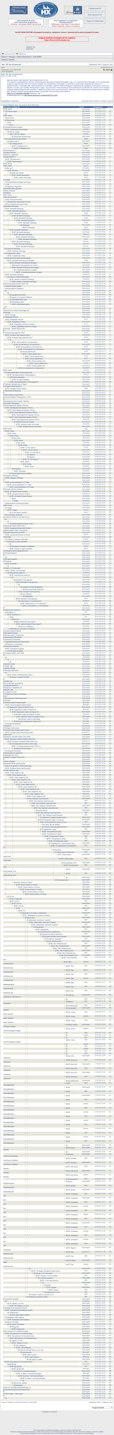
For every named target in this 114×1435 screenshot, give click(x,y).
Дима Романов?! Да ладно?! (26, 622)
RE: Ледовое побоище (15, 478)
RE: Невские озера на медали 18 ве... (31, 717)
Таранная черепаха (14, 186)
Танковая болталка (14, 751)
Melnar (86, 175)
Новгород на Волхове (12, 639)
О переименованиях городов (26, 270)
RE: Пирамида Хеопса (15, 319)
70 (12, 125)
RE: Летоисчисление (14, 199)
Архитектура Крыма (14, 286)
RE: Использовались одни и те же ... (55, 822)
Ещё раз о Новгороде (14, 644)
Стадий (7, 180)
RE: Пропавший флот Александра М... (23, 375)
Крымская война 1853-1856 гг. (15, 526)
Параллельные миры (23, 748)
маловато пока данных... (25, 580)
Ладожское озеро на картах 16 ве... (22, 707)
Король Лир (9, 690)
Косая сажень (42, 810)
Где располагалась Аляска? (15, 532)
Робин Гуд (8, 681)
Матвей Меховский (14, 724)
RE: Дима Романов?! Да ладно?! (29, 624)
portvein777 (86, 732)
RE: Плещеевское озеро (52, 831)
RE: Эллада (11, 315)
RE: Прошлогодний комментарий (19, 705)
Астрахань (85, 168)
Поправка (17, 469)
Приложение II (10, 157)
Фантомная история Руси (14, 395)
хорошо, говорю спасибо (20, 677)
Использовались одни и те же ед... (52, 820)
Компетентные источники (25, 422)
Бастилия (8, 734)
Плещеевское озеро (49, 829)
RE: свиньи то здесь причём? (22, 549)
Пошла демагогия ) (29, 351)
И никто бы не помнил (52, 824)
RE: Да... (17, 619)
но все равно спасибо (19, 512)
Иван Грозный (10, 191)
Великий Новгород (11, 206)
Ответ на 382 (12, 76)
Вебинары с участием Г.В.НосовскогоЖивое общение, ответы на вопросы (65, 25)
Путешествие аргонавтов (14, 683)
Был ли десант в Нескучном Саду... (20, 766)
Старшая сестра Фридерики (32, 587)
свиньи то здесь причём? (18, 542)
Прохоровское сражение (13, 753)
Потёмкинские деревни (13, 188)
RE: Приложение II (13, 159)
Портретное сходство (12, 610)
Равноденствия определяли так (16, 551)
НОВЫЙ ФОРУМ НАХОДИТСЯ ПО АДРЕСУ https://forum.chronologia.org (57, 39)
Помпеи (7, 193)
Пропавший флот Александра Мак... (20, 372)
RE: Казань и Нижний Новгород (22, 279)
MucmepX (86, 702)
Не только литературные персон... (21, 675)
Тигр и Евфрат (10, 761)
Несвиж (7, 700)
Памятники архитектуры (22, 136)
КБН (3, 67)
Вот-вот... (10, 168)
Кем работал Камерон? (15, 288)
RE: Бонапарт (12, 564)
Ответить (97, 101)
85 (10, 123)
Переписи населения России (19, 202)
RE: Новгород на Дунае (15, 649)
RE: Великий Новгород (15, 209)
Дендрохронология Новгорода (18, 642)
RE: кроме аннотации (21, 175)
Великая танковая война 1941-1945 (17, 737)
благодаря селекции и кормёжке (23, 546)
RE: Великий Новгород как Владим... (22, 260)
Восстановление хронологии (17, 204)
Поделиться (22, 54)
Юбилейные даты (17, 302)
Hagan (86, 138)
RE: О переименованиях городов (30, 272)
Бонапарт (8, 561)
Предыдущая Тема (95, 64)
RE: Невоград (29, 227)
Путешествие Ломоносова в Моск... (17, 730)
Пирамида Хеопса (11, 317)
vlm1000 (86, 129)
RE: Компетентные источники (28, 424)
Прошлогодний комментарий (15, 702)
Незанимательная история (16, 139)
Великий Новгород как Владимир (19, 258)
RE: (15, 498)
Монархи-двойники (11, 670)
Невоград (25, 225)
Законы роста (14, 141)
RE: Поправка (21, 471)
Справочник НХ (95, 8)
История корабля (11, 559)
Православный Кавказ (13, 631)
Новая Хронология (24, 57)
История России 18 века (13, 489)
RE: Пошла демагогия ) (32, 354)
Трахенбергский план (19, 299)
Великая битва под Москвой (15, 763)
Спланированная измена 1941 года (24, 744)
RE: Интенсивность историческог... (26, 342)
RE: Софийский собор (17, 256)
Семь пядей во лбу (11, 770)
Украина (32, 455)
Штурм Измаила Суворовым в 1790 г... (19, 397)
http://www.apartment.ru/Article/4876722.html (41, 95)
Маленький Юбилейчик (13, 637)
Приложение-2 (10, 150)
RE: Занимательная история (17, 129)
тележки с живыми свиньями (17, 539)
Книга (5, 105)
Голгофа (8, 537)
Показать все (12, 105)
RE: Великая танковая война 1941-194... (21, 739)
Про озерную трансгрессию (39, 799)
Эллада (7, 312)
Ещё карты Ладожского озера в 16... (29, 721)
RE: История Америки (21, 380)
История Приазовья (12, 403)
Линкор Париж (10, 668)
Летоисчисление (11, 197)
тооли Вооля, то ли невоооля (30, 601)
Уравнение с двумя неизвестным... (54, 817)
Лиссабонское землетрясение (15, 698)
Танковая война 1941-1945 (14, 653)
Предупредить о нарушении (10, 101)
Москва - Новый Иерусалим (15, 329)
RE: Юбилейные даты (22, 304)
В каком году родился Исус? (15, 333)
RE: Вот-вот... (14, 170)
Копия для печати (9, 54)
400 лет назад (14, 132)
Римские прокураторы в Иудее (16, 384)
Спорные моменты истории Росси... (18, 517)
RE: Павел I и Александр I (16, 570)
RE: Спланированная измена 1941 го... (28, 746)
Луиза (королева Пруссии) (33, 589)
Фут (6, 696)
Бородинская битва (18, 295)
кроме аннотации (17, 173)
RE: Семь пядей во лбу (15, 773)
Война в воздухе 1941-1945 (14, 757)
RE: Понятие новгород (17, 251)
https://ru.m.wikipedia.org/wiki (18, 93)
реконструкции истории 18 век (22, 524)
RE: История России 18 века (17, 491)
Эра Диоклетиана (11, 633)
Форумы (12, 57)
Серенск (8, 726)
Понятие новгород (13, 249)
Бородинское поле (11, 755)
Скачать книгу (12, 111)
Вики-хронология (95, 15)
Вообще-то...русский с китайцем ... (23, 629)
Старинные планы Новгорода (15, 694)
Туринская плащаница (13, 391)
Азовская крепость (11, 685)
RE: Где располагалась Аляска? (18, 535)
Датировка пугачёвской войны (18, 503)
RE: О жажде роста (20, 146)
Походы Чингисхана (12, 728)
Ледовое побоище (11, 476)
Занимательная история (13, 127)
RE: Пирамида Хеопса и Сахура (23, 324)
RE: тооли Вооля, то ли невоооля (34, 603)
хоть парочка (27, 594)
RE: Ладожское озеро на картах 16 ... (24, 709)
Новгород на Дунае (12, 646)
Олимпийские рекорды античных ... (20, 182)
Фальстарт (11, 120)
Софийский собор (13, 253)
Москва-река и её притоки (14, 635)
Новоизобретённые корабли (21, 473)
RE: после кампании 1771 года (18, 482)
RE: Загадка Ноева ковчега (17, 388)
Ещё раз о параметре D (13, 688)
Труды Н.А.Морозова (95, 21)
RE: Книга (8, 109)
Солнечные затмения (14, 515)
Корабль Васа (10, 664)
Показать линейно (8, 60)
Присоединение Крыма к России (16, 405)
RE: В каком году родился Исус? (18, 335)
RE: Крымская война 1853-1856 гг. (19, 528)
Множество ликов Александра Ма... (18, 310)
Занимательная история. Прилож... (17, 401)
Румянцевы (28, 596)
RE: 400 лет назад (17, 134)
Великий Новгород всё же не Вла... (26, 265)
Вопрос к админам (11, 155)
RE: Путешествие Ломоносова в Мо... (20, 732)
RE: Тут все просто (29, 447)
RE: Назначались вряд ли (20, 575)
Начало (4, 57)
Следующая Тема (107, 64)
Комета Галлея (10, 152)
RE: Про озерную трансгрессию (42, 801)
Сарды (9, 508)
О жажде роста (16, 144)
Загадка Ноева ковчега (13, 386)
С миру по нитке (10, 692)
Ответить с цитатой (107, 101)
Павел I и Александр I (13, 568)
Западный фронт (11, 553)
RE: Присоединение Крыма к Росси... (20, 408)
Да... (13, 617)
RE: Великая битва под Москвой (18, 768)
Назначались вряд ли (17, 573)
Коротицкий (86, 113)
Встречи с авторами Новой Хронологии (26, 24)
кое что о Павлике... (27, 626)
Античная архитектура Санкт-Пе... (17, 284)
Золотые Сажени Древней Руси (55, 827)
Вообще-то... (11, 612)
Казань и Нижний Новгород (19, 277)
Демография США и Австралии (16, 530)
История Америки (17, 377)
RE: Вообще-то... (15, 615)
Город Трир (9, 666)
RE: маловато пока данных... (28, 582)
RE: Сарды (13, 510)
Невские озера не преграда (30, 719)
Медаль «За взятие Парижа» (21, 297)
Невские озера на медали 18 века (28, 714)
